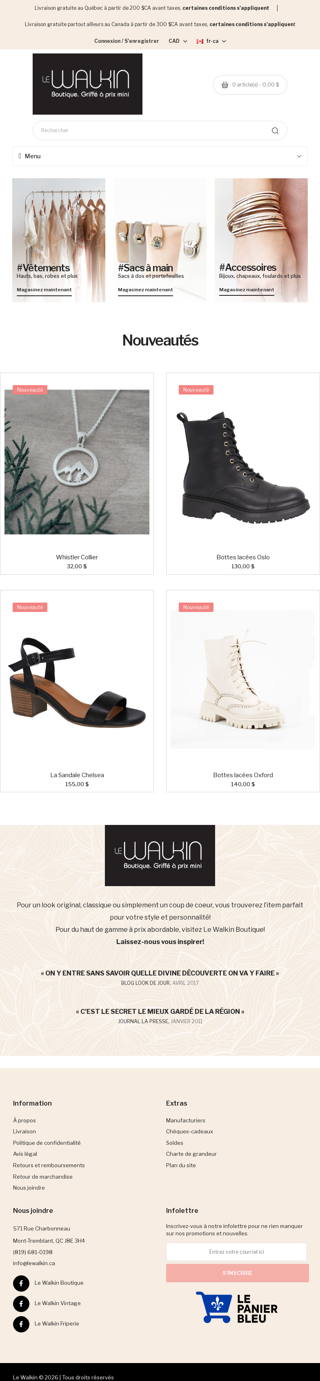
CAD (178, 41)
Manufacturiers (185, 1120)
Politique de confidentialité (47, 1142)
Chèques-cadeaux (189, 1131)
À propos (24, 1120)
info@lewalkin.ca (34, 1263)
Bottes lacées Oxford (243, 775)
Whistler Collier (77, 557)
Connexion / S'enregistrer (126, 41)
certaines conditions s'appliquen (251, 24)
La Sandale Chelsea (77, 775)
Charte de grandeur (191, 1153)
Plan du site (181, 1165)
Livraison (24, 1131)
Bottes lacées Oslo (243, 557)
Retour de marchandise (43, 1176)
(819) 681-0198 (33, 1252)
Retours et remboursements (49, 1165)
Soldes (174, 1142)
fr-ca (211, 41)
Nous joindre (29, 1187)
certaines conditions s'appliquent (225, 8)
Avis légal (25, 1153)
